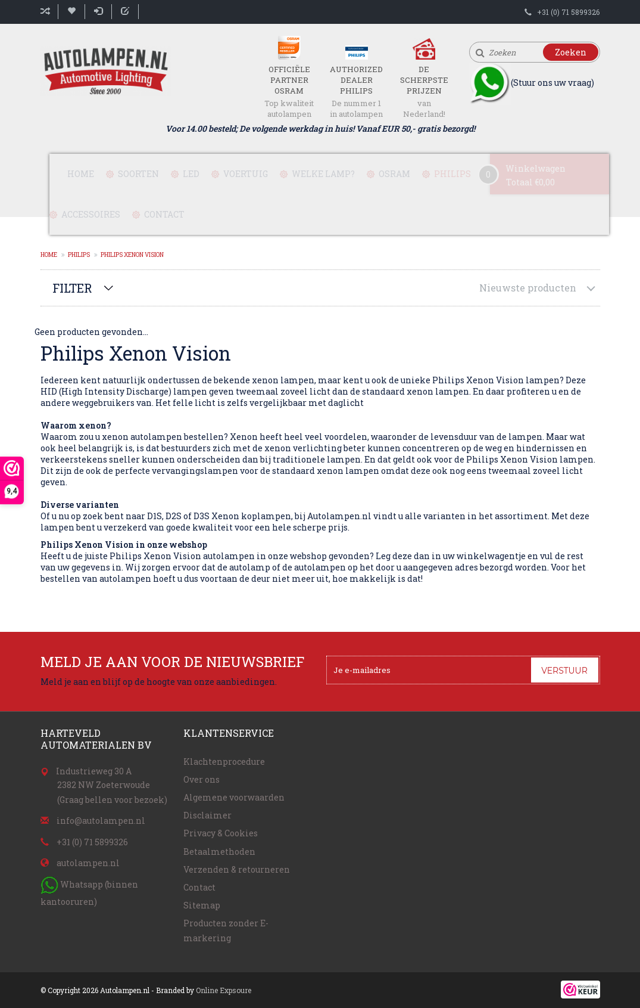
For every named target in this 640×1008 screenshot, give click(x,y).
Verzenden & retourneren (236, 869)
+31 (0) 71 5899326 (568, 12)
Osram (394, 173)
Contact (164, 214)
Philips (452, 173)
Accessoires (90, 214)
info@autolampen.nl (101, 820)
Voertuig (245, 173)
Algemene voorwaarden (234, 797)
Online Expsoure (223, 990)
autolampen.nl (88, 863)
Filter (72, 288)
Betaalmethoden (219, 851)
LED (191, 173)
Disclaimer (207, 815)
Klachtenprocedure (224, 761)
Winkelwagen (535, 168)
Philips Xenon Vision (132, 255)
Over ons (201, 779)
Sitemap (201, 905)
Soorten (138, 173)
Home (80, 173)
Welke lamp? (323, 173)
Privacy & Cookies (220, 833)
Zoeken (570, 52)
